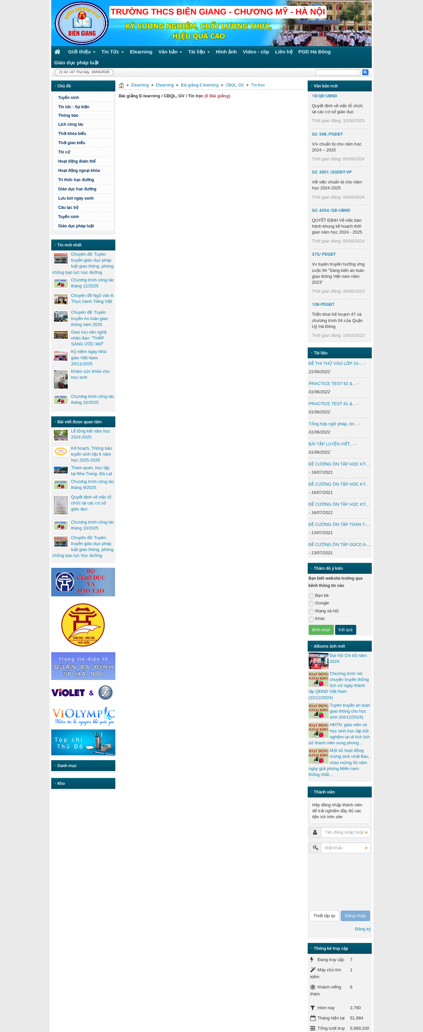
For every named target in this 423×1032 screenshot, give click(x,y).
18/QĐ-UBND (324, 95)
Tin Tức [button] (112, 53)
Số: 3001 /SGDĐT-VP (332, 172)
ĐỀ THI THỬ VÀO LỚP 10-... (336, 363)
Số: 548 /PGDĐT (327, 134)
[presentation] (336, 882)
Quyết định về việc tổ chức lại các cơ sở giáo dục (91, 503)
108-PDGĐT (323, 304)
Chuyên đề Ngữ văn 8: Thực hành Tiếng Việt (92, 298)
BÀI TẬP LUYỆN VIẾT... (331, 443)
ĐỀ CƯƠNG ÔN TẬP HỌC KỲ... (339, 464)
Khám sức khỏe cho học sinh (90, 374)
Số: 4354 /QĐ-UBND (331, 210)
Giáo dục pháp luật (76, 226)
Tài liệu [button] (199, 53)
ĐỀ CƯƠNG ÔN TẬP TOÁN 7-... (339, 524)
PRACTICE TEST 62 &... (332, 383)
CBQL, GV (235, 84)
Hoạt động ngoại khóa (79, 170)
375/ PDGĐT (324, 254)
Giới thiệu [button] (82, 53)
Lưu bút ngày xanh (76, 198)
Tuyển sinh (68, 97)
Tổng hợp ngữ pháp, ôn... (333, 423)
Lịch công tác (71, 124)
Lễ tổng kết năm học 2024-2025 (90, 434)
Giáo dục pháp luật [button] (76, 62)
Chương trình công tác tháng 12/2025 (92, 282)
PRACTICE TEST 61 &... (332, 403)
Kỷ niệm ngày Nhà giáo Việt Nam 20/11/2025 (88, 357)
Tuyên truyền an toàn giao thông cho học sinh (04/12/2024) (350, 711)
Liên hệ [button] (283, 51)
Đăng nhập (355, 915)
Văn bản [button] (170, 53)
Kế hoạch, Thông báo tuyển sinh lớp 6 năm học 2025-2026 (91, 454)
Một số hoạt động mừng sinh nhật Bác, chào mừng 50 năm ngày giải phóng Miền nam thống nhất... (339, 762)
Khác (317, 619)
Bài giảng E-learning (199, 84)
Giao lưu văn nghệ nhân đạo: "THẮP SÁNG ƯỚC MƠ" (88, 338)
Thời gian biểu (71, 143)
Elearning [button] (141, 51)
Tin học (258, 84)
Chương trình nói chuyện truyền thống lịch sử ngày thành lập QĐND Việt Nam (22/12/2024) (339, 685)
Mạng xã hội (324, 611)
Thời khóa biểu (72, 133)
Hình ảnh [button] (226, 51)
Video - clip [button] (256, 51)
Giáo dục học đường (77, 189)
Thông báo (68, 115)
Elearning (140, 84)
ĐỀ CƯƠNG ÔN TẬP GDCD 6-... (340, 544)
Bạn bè (319, 595)
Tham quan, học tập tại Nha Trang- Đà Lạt (91, 470)
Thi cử (64, 152)
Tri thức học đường (76, 179)
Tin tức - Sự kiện (73, 107)
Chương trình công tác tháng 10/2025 (92, 399)
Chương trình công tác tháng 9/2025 (92, 484)
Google (319, 603)
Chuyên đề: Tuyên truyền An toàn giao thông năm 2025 (89, 318)
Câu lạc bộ (68, 207)
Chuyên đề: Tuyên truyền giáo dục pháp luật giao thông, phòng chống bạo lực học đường (82, 263)
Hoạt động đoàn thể (77, 161)
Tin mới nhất (70, 244)
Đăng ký (363, 928)
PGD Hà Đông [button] (314, 51)
